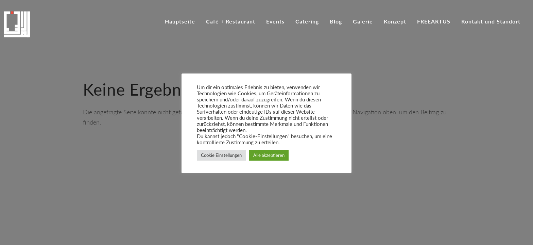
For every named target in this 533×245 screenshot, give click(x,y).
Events (275, 21)
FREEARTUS (433, 21)
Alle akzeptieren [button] (269, 155)
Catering (307, 21)
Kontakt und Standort (490, 21)
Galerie (363, 21)
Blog (336, 21)
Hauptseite (180, 21)
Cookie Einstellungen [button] (221, 155)
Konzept (395, 21)
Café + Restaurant (230, 21)
